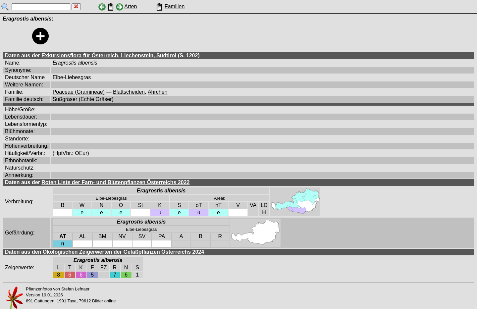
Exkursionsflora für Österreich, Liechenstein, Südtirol (108, 55)
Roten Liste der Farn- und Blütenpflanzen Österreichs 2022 (115, 182)
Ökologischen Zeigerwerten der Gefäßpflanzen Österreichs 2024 (123, 252)
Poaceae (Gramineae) (79, 92)
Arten (130, 6)
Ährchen (158, 92)
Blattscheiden (129, 92)
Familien (175, 6)
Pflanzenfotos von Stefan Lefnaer (57, 288)
